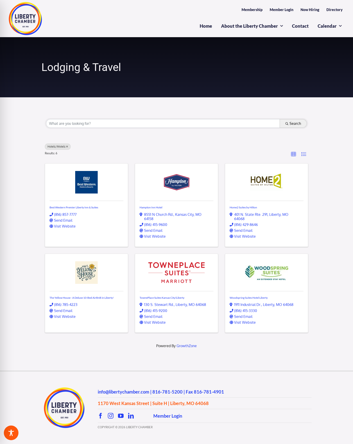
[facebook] (100, 416)
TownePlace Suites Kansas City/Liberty (162, 297)
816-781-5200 (167, 391)
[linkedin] (131, 416)
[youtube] (121, 416)
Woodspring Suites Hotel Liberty (249, 297)
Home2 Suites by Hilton (243, 207)
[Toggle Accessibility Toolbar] (11, 433)
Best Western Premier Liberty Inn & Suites (74, 207)
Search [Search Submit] (293, 123)
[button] (293, 154)
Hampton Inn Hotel (151, 207)
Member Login (167, 416)
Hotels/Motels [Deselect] (58, 146)
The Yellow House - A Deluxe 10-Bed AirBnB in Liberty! (82, 297)
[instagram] (110, 416)
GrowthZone (186, 346)
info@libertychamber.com (123, 391)
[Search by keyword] (163, 123)
